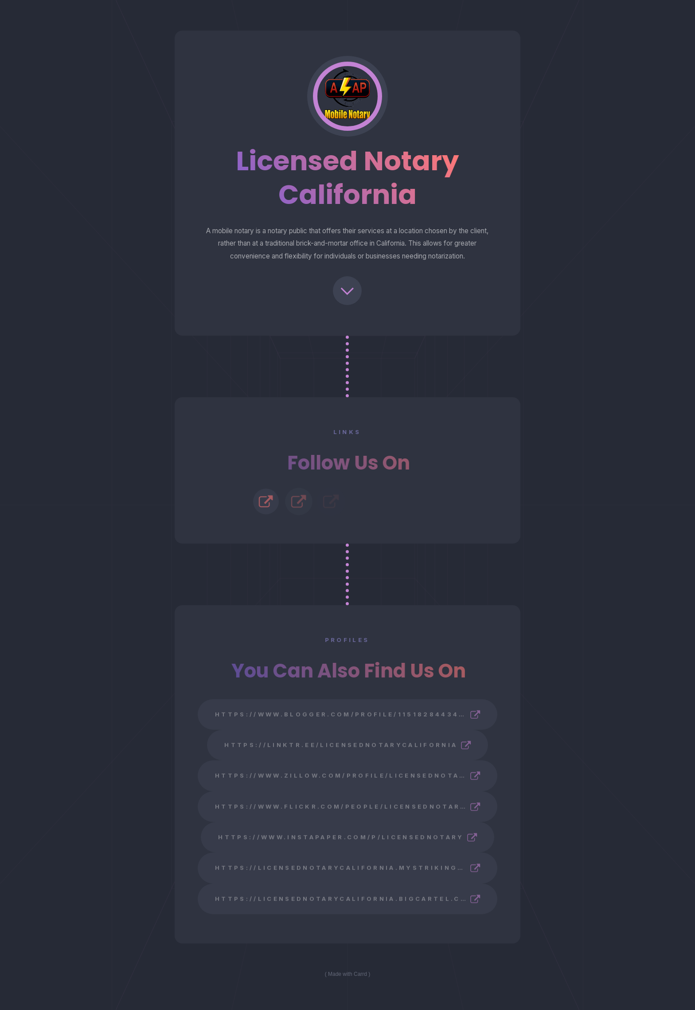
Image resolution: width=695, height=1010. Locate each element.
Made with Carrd (347, 974)
